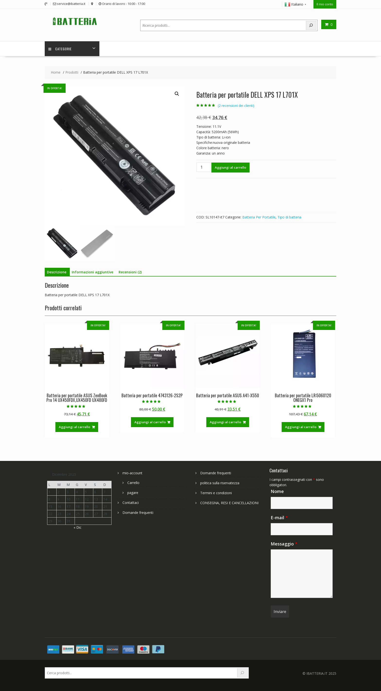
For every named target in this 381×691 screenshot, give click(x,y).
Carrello (133, 482)
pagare (132, 492)
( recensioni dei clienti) (236, 105)
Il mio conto (325, 4)
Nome (277, 491)
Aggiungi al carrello (230, 167)
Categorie (60, 48)
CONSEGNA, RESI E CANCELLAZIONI (229, 503)
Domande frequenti (137, 512)
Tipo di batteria (289, 217)
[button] (177, 93)
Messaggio (284, 544)
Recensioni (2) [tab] (130, 272)
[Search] (311, 25)
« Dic (77, 527)
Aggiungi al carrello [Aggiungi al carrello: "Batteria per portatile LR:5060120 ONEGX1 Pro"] (300, 427)
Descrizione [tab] (56, 272)
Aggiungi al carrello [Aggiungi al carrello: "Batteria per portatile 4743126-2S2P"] (150, 422)
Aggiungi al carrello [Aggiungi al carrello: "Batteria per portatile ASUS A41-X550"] (225, 422)
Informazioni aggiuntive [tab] (92, 272)
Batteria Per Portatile (259, 217)
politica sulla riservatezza (219, 483)
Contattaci (130, 502)
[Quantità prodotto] (203, 167)
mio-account (132, 473)
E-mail (279, 517)
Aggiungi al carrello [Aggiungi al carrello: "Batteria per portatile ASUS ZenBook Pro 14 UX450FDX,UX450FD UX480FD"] (74, 427)
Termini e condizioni (216, 493)
